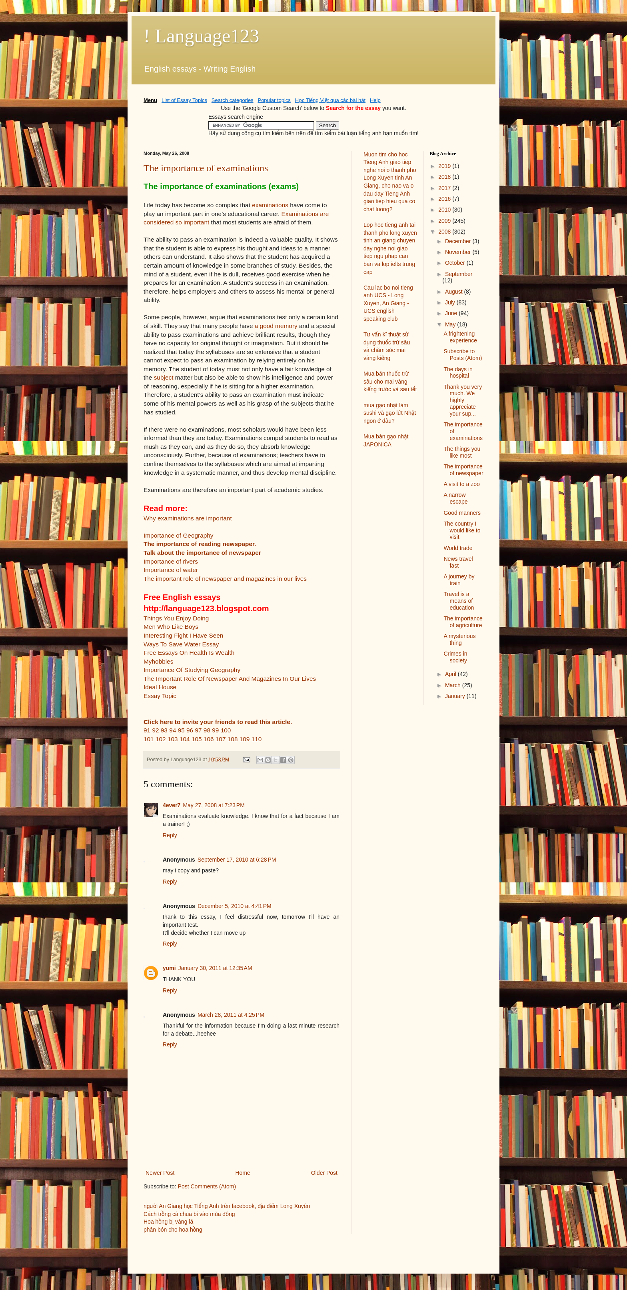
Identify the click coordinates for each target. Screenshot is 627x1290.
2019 (445, 166)
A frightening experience (460, 337)
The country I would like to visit (461, 530)
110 (257, 739)
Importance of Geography (179, 535)
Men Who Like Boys (171, 626)
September (458, 274)
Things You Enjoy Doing (176, 618)
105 (197, 739)
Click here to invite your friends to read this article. (218, 721)
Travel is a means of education (458, 601)
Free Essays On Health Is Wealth (189, 652)
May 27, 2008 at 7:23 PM (213, 805)
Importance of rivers (171, 561)
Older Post (324, 1173)
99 (215, 730)
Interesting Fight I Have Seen (183, 635)
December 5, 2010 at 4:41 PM (235, 906)
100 (226, 730)
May (451, 324)
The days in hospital (457, 372)
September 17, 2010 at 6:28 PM (237, 859)
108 (233, 739)
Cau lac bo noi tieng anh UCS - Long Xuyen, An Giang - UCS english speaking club (388, 303)
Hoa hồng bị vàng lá (168, 1221)
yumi (169, 968)
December (458, 241)
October (456, 263)
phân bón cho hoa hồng (173, 1229)
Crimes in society (455, 657)
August (454, 291)
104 (185, 739)
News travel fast (458, 562)
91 (147, 730)
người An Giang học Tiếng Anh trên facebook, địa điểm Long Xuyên (227, 1206)
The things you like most (461, 452)
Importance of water (171, 569)
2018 (445, 177)
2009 (445, 221)
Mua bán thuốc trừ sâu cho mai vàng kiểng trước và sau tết (390, 381)
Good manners (462, 513)
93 (164, 730)
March (453, 685)
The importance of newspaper (463, 469)
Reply (170, 835)
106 (209, 739)
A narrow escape (455, 498)
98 (207, 730)
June (452, 313)
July (451, 302)
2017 (445, 188)
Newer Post (160, 1173)
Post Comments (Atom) (207, 1186)
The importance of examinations (206, 168)
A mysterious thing (459, 639)
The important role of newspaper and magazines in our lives (225, 578)
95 (181, 730)
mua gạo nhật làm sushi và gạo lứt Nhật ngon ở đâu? (389, 413)
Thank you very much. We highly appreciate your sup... (462, 400)
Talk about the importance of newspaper (202, 552)
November (458, 252)
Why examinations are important (188, 518)
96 (189, 730)
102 (161, 739)
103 (173, 739)
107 (221, 739)
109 (245, 739)
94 (172, 730)
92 (155, 730)
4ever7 (171, 805)
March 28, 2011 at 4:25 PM (231, 1015)
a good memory (276, 325)
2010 (445, 209)
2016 (445, 199)
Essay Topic (160, 695)
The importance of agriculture (462, 621)
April (451, 674)
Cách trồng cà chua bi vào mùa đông (189, 1214)
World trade (457, 548)
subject (164, 377)
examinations (270, 205)
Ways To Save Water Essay (181, 644)
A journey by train (458, 579)
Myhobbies (158, 661)
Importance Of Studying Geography (192, 669)
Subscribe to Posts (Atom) (462, 354)
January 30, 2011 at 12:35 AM (215, 968)
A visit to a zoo (461, 484)
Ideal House (160, 687)
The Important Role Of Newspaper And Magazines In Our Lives (230, 678)
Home (242, 1173)
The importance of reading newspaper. (200, 543)
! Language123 (201, 35)
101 (149, 739)
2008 (445, 231)
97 (198, 730)
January (456, 696)
